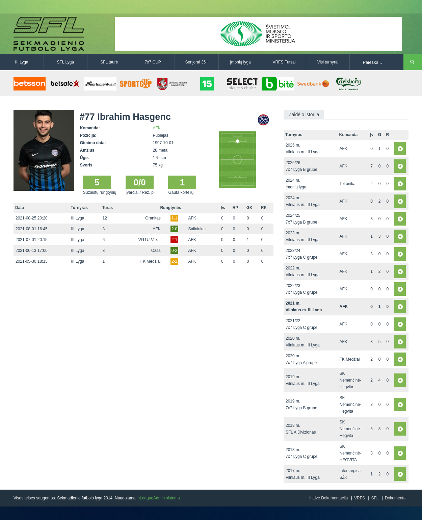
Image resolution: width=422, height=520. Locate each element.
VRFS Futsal (283, 62)
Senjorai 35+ (196, 62)
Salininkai (196, 229)
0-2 (174, 250)
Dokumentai (395, 498)
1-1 (174, 218)
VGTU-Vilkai (149, 239)
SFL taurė (109, 62)
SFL (374, 498)
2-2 (174, 261)
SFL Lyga (65, 62)
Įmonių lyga (240, 62)
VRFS (359, 498)
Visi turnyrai (327, 62)
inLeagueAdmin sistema (158, 498)
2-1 (174, 239)
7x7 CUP (153, 62)
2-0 (174, 229)
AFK (157, 128)
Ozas (156, 250)
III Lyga (21, 62)
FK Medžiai (150, 261)
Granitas (152, 218)
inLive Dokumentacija (328, 498)
